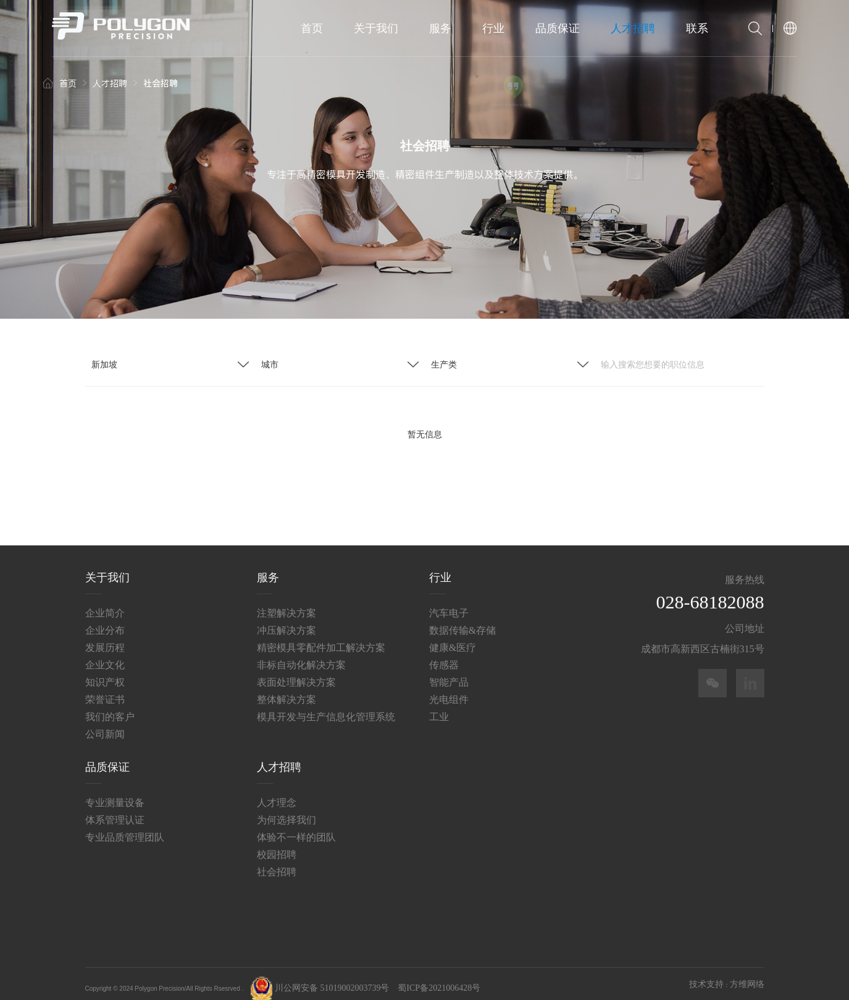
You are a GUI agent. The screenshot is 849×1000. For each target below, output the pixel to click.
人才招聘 (633, 28)
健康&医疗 (452, 637)
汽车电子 (449, 602)
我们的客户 (110, 706)
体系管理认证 (114, 809)
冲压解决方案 (286, 620)
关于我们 (376, 28)
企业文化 (105, 654)
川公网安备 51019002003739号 (319, 978)
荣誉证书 (105, 689)
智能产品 (449, 671)
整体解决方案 (286, 689)
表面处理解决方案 (296, 671)
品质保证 (557, 28)
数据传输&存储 (462, 620)
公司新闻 (105, 723)
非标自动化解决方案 (301, 654)
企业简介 (105, 602)
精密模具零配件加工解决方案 (321, 637)
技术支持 (706, 974)
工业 (439, 706)
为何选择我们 (286, 809)
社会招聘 (276, 861)
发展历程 (105, 637)
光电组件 (449, 689)
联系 (697, 28)
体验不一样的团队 (296, 826)
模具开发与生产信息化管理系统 (326, 706)
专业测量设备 (114, 792)
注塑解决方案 (286, 602)
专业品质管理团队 (124, 826)
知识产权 (105, 671)
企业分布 (105, 620)
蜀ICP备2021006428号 (439, 978)
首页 (312, 28)
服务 (440, 28)
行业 (493, 28)
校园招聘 (276, 844)
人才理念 (276, 792)
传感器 (444, 654)
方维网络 (747, 974)
